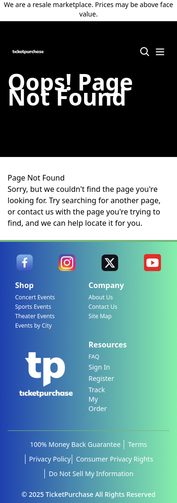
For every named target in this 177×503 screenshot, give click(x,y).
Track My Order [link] (98, 399)
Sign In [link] (99, 367)
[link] (24, 262)
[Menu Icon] (160, 52)
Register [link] (101, 378)
